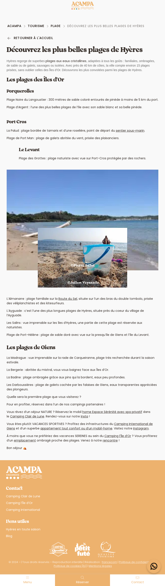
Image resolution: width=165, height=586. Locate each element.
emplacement (25, 440)
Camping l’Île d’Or (117, 436)
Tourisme (36, 26)
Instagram (141, 428)
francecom (109, 562)
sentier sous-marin (130, 130)
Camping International (23, 510)
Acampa (14, 26)
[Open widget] (154, 566)
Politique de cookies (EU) (70, 566)
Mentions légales (100, 566)
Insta (84, 416)
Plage (56, 26)
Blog (9, 536)
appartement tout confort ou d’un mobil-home (76, 428)
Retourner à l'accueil (30, 38)
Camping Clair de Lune (27, 416)
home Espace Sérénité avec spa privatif (112, 412)
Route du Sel (67, 299)
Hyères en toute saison (23, 529)
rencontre (110, 440)
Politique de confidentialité (137, 562)
